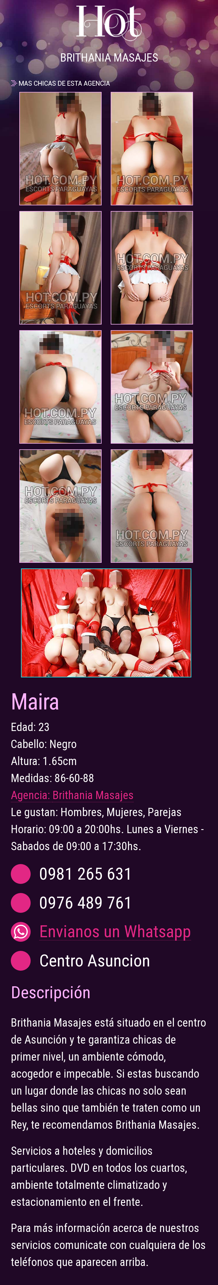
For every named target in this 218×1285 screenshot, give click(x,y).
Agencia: (32, 795)
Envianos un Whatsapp (115, 931)
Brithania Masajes (93, 795)
